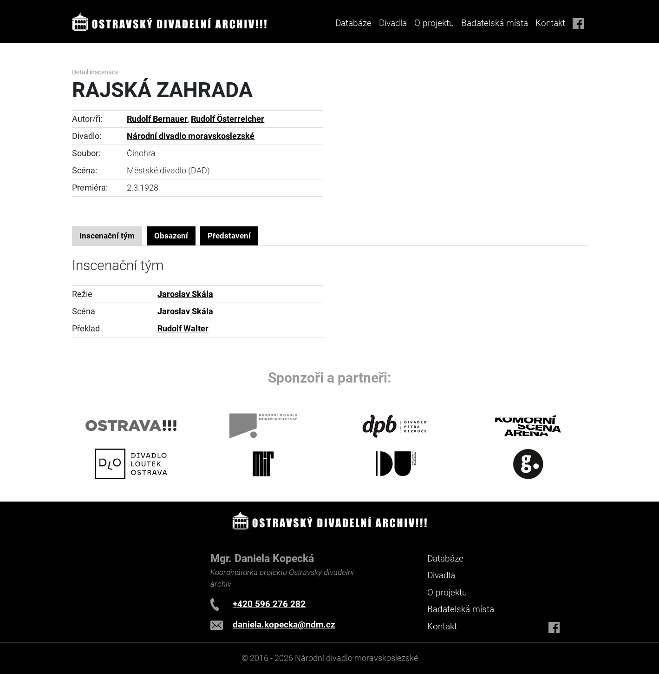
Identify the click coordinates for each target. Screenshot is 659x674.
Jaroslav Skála (185, 294)
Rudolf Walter (183, 328)
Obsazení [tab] (171, 235)
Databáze (353, 23)
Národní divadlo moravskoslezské (190, 136)
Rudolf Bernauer (157, 119)
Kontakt (550, 23)
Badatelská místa (494, 23)
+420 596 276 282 (269, 604)
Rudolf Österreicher (227, 119)
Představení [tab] (229, 235)
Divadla (441, 575)
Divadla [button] (393, 23)
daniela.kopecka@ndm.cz (284, 624)
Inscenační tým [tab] (107, 235)
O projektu (434, 23)
